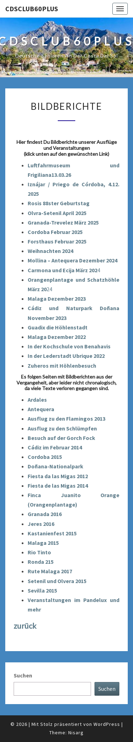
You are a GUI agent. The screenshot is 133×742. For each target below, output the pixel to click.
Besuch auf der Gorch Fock (61, 437)
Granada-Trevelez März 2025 (63, 222)
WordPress (106, 724)
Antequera (41, 409)
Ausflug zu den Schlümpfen (62, 428)
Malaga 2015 (43, 542)
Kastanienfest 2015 (52, 533)
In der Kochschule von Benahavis (69, 346)
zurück (25, 625)
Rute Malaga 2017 (50, 571)
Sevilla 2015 (42, 590)
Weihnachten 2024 (50, 250)
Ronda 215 (41, 561)
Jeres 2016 (41, 523)
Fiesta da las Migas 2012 (58, 476)
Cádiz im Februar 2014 (55, 447)
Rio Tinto (39, 552)
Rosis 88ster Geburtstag (59, 203)
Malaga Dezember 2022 (57, 336)
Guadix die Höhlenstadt (58, 327)
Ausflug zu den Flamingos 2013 (66, 418)
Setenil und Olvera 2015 (57, 580)
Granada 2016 (45, 513)
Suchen (23, 675)
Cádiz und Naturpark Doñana (73, 308)
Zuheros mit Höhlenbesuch (62, 365)
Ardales (37, 399)
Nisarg (76, 732)
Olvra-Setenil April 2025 (57, 212)
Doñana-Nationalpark (55, 466)
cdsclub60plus (31, 8)
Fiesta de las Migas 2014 (58, 485)
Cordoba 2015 (45, 456)
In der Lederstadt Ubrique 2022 (66, 355)
